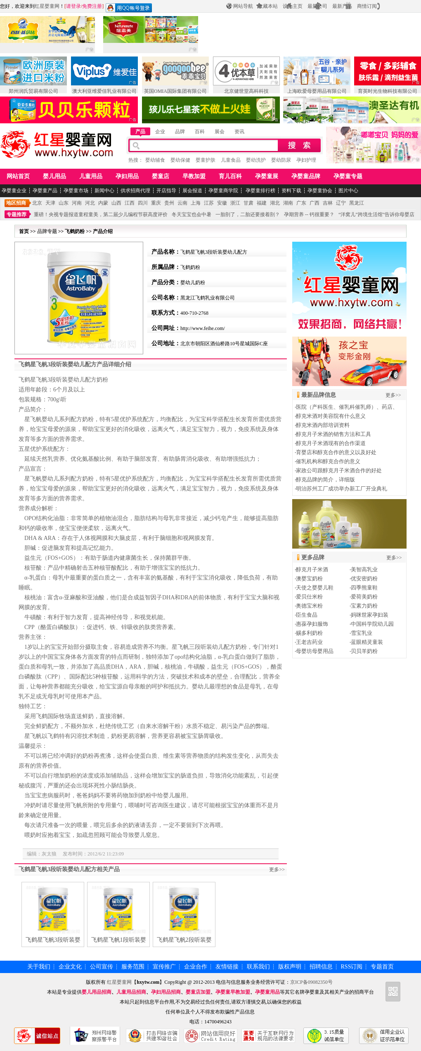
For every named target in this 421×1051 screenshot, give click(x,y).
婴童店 (160, 176)
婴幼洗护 (256, 160)
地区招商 (16, 203)
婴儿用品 (54, 176)
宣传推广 (164, 967)
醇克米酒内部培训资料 (323, 425)
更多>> (277, 869)
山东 (64, 203)
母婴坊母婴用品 (314, 651)
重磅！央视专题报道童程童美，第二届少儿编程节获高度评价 (101, 214)
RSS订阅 (352, 967)
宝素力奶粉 (364, 606)
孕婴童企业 (14, 190)
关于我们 (38, 967)
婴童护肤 (205, 160)
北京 (37, 203)
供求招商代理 (135, 190)
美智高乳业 (364, 569)
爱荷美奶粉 (364, 597)
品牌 (180, 131)
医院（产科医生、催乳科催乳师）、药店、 (347, 407)
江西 (130, 203)
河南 (77, 203)
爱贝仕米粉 (309, 597)
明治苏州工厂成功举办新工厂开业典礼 (341, 488)
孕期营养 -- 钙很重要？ (309, 214)
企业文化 (70, 967)
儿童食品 (231, 160)
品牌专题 (47, 231)
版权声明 (289, 967)
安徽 (222, 203)
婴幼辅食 (155, 160)
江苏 (209, 203)
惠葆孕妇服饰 (312, 624)
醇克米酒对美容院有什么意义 (331, 416)
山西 (116, 203)
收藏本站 (268, 6)
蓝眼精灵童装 (367, 642)
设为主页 (293, 6)
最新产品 (342, 6)
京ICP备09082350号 (311, 982)
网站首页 (18, 176)
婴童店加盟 (198, 992)
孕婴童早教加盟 (232, 992)
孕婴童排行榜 (259, 190)
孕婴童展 (266, 176)
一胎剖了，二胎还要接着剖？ (247, 214)
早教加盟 (194, 176)
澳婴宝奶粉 (309, 578)
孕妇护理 (306, 160)
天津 (50, 203)
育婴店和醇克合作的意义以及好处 (336, 452)
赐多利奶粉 (309, 633)
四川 (143, 203)
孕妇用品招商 (166, 992)
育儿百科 (230, 176)
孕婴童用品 (267, 992)
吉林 (328, 203)
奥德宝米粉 (309, 606)
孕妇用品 (127, 176)
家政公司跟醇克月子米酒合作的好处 (339, 470)
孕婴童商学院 (223, 190)
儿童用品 (90, 176)
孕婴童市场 (76, 190)
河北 (90, 203)
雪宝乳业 (361, 633)
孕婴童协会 (319, 190)
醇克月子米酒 (312, 569)
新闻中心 (104, 190)
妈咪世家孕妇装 (369, 615)
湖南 (288, 203)
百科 (200, 131)
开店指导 (166, 190)
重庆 (156, 203)
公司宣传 (101, 967)
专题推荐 (16, 214)
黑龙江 (356, 203)
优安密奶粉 (364, 578)
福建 (262, 203)
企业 (160, 131)
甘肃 (248, 203)
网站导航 (243, 6)
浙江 (235, 203)
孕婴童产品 (45, 190)
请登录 (73, 6)
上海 (196, 203)
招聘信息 (321, 967)
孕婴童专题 (347, 176)
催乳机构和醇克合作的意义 (328, 461)
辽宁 (341, 203)
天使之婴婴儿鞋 (314, 587)
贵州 (169, 203)
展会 (220, 131)
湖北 (275, 203)
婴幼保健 (180, 160)
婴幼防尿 (281, 160)
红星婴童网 (47, 6)
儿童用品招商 (131, 992)
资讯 (239, 131)
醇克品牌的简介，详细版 (325, 479)
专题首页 (382, 967)
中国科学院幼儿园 (372, 624)
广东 (301, 203)
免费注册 (92, 6)
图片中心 (348, 190)
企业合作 (195, 967)
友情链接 (227, 967)
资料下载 (291, 190)
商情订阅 (367, 6)
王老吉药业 (309, 642)
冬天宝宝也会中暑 (191, 214)
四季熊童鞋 (364, 587)
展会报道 (192, 190)
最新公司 (317, 6)
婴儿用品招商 (96, 992)
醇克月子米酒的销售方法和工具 (333, 434)
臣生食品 (306, 615)
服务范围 (132, 967)
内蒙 (103, 203)
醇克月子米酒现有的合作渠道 (331, 443)
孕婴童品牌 (305, 176)
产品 (140, 131)
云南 (182, 203)
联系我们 (258, 967)
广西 (314, 203)
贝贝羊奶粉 (364, 651)
